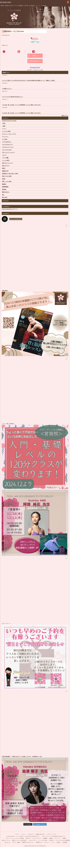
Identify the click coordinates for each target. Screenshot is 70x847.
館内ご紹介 (4, 197)
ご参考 (3, 123)
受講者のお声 (5, 171)
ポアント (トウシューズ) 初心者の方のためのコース (53, 836)
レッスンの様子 (5, 160)
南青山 (3, 168)
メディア (4, 155)
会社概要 (65, 842)
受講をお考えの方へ (40, 834)
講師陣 (51, 838)
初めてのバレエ (5, 165)
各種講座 (45, 838)
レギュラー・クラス (51, 834)
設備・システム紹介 (7, 181)
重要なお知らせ (5, 192)
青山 (3, 194)
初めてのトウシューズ (7, 163)
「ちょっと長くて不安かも (35, 456)
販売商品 (4, 189)
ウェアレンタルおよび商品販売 (63, 840)
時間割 (64, 838)
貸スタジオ (7, 842)
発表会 (3, 178)
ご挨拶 (3, 126)
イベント (4, 128)
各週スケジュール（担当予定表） (19, 840)
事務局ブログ (39, 842)
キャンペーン (5, 136)
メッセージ (23, 834)
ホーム (17, 834)
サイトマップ (58, 838)
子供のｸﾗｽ (51, 840)
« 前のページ (5, 45)
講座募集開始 (5, 186)
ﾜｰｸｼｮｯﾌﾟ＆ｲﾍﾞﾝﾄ (33, 840)
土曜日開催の (35, 323)
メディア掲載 (5, 157)
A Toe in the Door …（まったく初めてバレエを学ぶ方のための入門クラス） (23, 836)
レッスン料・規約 (43, 840)
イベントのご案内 (6, 131)
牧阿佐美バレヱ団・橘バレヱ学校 (10, 173)
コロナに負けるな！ (7, 141)
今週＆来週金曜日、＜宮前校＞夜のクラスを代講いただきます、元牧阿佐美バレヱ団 (35, 789)
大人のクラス (31, 834)
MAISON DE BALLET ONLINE (9, 120)
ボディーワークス (37, 838)
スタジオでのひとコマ (7, 144)
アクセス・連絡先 (16, 842)
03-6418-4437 (5, 2)
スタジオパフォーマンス (8, 147)
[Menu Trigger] (68, 2)
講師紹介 (4, 184)
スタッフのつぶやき (7, 149)
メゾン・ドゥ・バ (35, 656)
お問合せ (59, 842)
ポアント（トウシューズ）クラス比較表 (15, 838)
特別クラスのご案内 (7, 176)
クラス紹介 (4, 139)
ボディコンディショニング (8, 152)
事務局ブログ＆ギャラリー (28, 842)
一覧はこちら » (64, 115)
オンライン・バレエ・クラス (9, 133)
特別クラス (28, 838)
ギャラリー (46, 842)
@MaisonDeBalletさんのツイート (10, 209)
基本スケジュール (6, 840)
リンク (53, 842)
